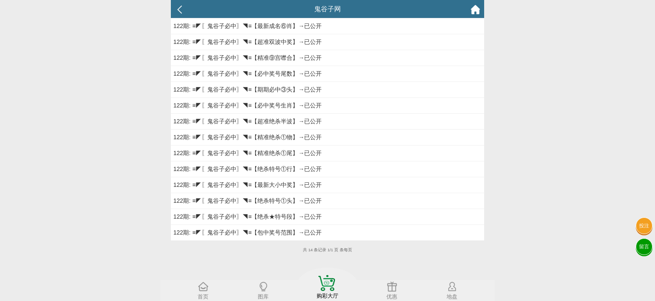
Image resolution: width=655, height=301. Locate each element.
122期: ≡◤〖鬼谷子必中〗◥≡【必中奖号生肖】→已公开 (247, 105)
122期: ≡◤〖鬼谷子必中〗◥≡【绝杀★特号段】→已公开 (247, 216)
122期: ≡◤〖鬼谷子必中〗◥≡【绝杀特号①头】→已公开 (247, 200)
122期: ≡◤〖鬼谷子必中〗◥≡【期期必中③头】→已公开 (247, 89)
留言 (644, 247)
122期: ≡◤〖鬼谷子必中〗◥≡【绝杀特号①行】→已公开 (247, 169)
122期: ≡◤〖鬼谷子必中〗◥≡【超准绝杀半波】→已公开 (247, 121)
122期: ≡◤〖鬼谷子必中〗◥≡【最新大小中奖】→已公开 (247, 184)
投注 (644, 226)
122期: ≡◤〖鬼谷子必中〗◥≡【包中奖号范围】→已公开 (247, 232)
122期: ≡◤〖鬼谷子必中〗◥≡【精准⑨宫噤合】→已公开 (247, 57)
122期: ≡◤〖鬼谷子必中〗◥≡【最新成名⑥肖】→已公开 (247, 26)
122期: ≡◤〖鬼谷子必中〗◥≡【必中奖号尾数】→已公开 (247, 73)
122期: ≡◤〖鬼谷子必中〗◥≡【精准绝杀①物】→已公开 (247, 137)
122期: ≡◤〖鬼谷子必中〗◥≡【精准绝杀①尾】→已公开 (247, 153)
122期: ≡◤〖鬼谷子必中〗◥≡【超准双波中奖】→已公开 (247, 41)
